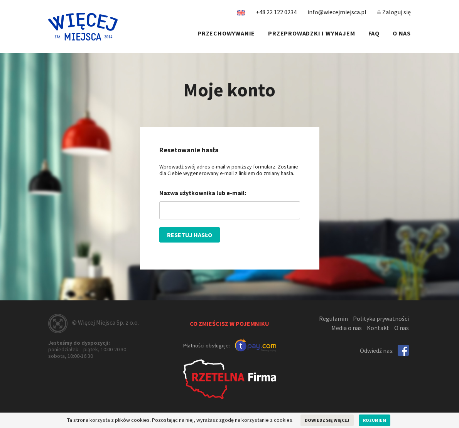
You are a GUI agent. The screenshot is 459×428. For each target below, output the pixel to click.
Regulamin (333, 318)
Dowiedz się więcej (327, 420)
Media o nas (346, 328)
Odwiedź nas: (376, 350)
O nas (402, 33)
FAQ (374, 33)
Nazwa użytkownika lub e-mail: (202, 193)
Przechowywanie (226, 33)
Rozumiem (374, 420)
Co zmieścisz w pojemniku (229, 323)
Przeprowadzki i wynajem (311, 33)
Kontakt (378, 328)
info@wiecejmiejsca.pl (336, 12)
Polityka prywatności (381, 318)
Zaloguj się (394, 12)
